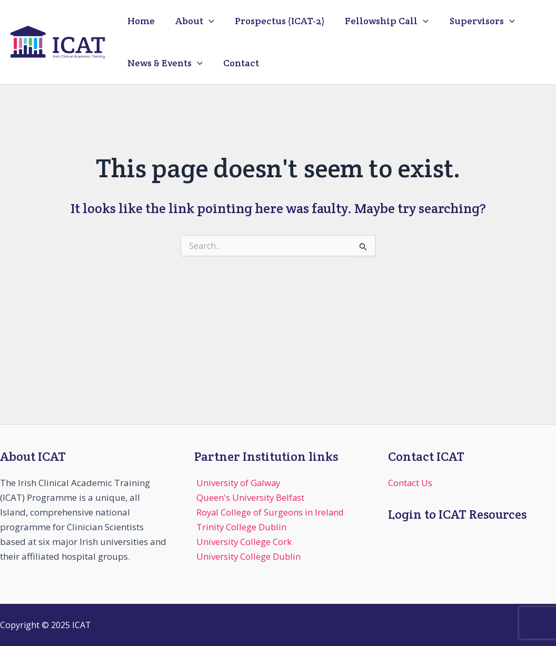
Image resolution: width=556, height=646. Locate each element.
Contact (238, 63)
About (192, 21)
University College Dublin (249, 556)
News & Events (164, 63)
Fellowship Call (381, 21)
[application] (206, 21)
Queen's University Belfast (250, 497)
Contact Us (410, 483)
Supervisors (474, 21)
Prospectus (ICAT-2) (275, 21)
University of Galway (239, 483)
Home (140, 21)
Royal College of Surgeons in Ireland (271, 512)
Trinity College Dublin (241, 527)
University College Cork (244, 542)
